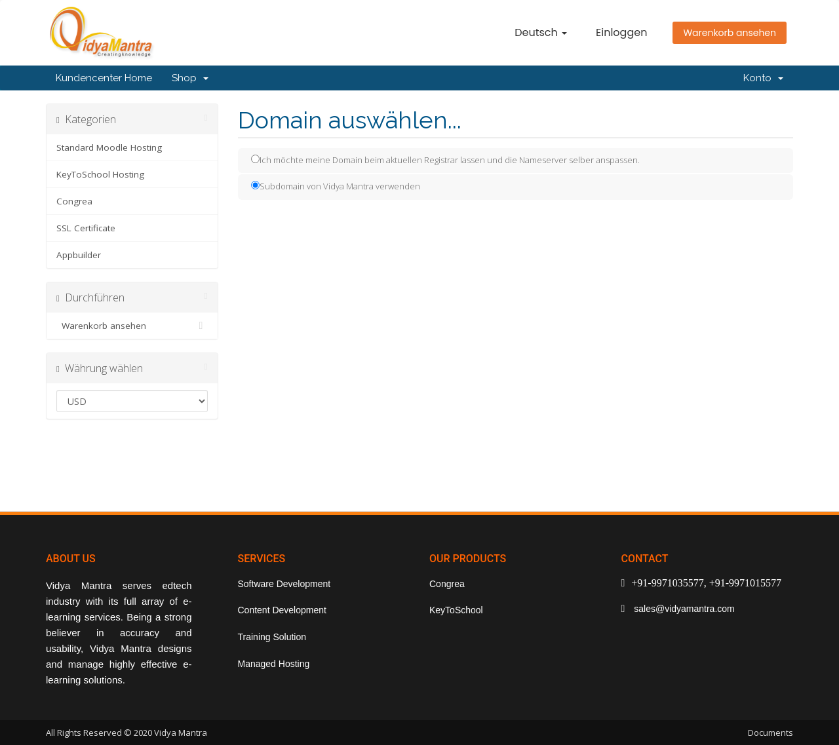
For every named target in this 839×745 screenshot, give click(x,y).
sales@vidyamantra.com (682, 608)
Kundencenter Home (104, 78)
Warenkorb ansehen (729, 32)
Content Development (282, 610)
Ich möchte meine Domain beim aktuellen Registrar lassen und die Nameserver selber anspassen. (445, 160)
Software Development (284, 584)
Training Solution (272, 637)
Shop (190, 78)
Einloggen (621, 32)
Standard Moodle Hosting (109, 147)
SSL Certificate (85, 228)
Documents (770, 732)
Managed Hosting (274, 664)
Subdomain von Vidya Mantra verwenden (335, 186)
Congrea (74, 201)
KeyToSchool (456, 610)
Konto (763, 78)
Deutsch (541, 32)
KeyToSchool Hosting (100, 174)
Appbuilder (78, 255)
